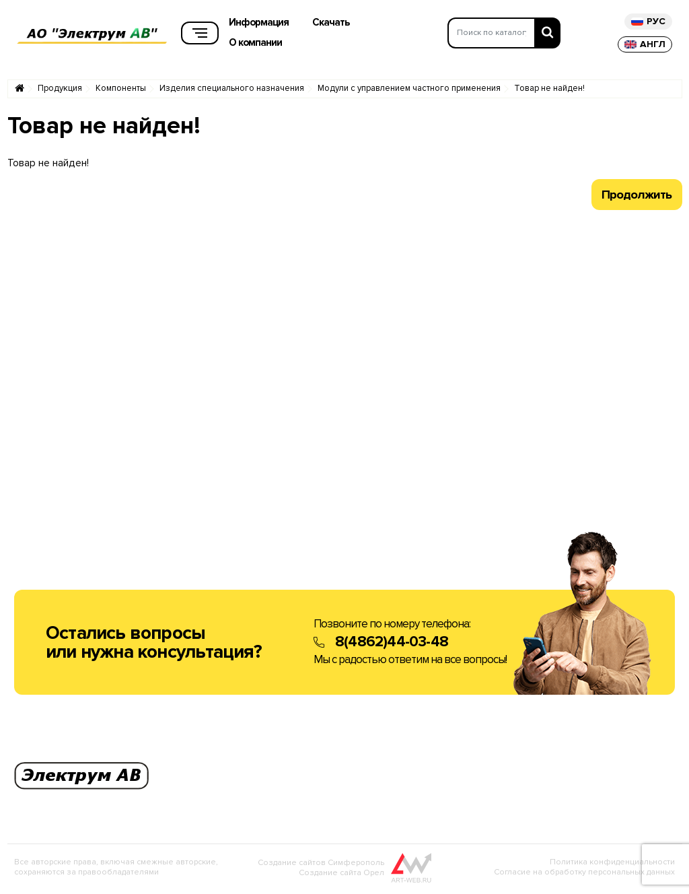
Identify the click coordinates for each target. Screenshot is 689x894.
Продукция (60, 91)
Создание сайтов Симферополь (321, 865)
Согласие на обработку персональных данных (584, 875)
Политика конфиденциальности (612, 865)
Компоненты (121, 91)
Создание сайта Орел (341, 875)
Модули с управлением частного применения (409, 91)
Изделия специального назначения (231, 91)
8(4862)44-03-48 (391, 644)
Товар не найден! (549, 91)
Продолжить (637, 197)
